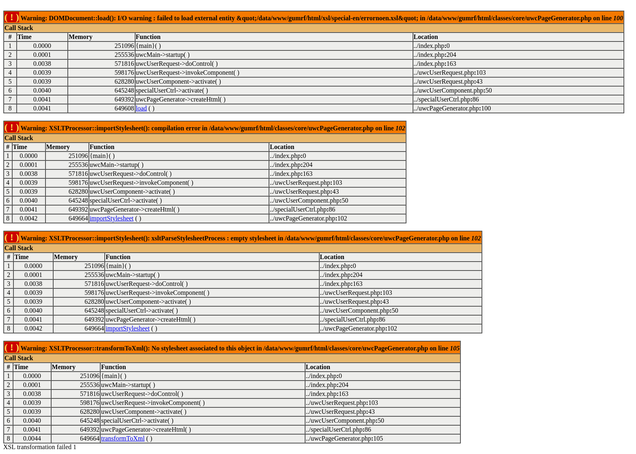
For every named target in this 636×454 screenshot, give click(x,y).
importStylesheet (111, 218)
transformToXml (122, 438)
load (141, 108)
